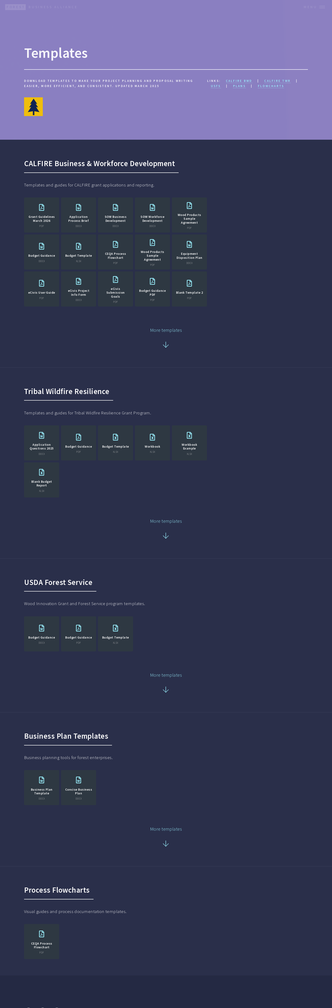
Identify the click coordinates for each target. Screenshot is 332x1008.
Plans (239, 86)
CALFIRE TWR (277, 81)
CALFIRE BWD (239, 81)
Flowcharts (271, 86)
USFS (216, 86)
